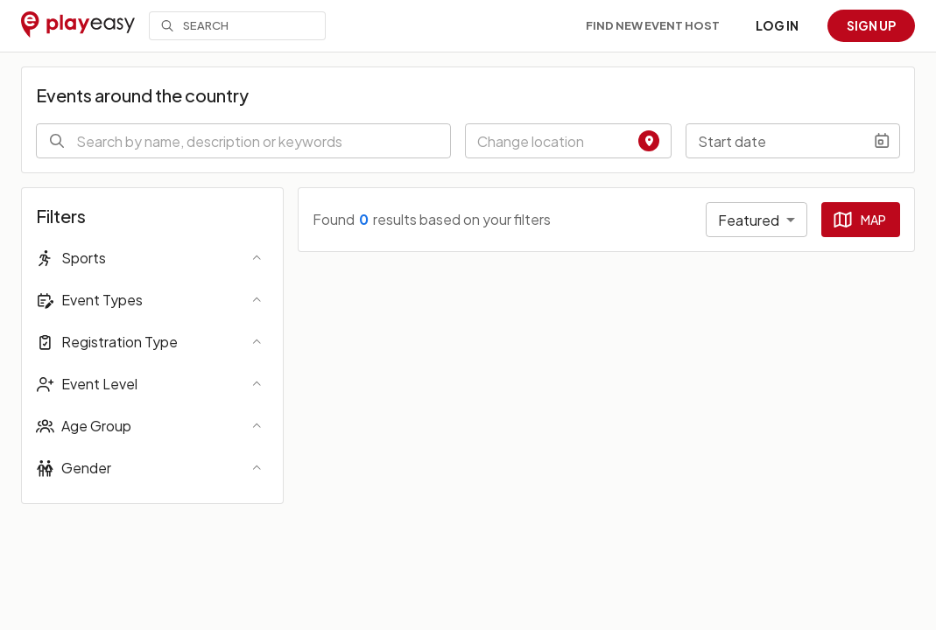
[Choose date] (882, 141)
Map (859, 219)
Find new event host (653, 25)
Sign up (871, 25)
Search (194, 25)
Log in (777, 25)
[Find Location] (648, 140)
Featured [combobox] (748, 220)
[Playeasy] (78, 25)
